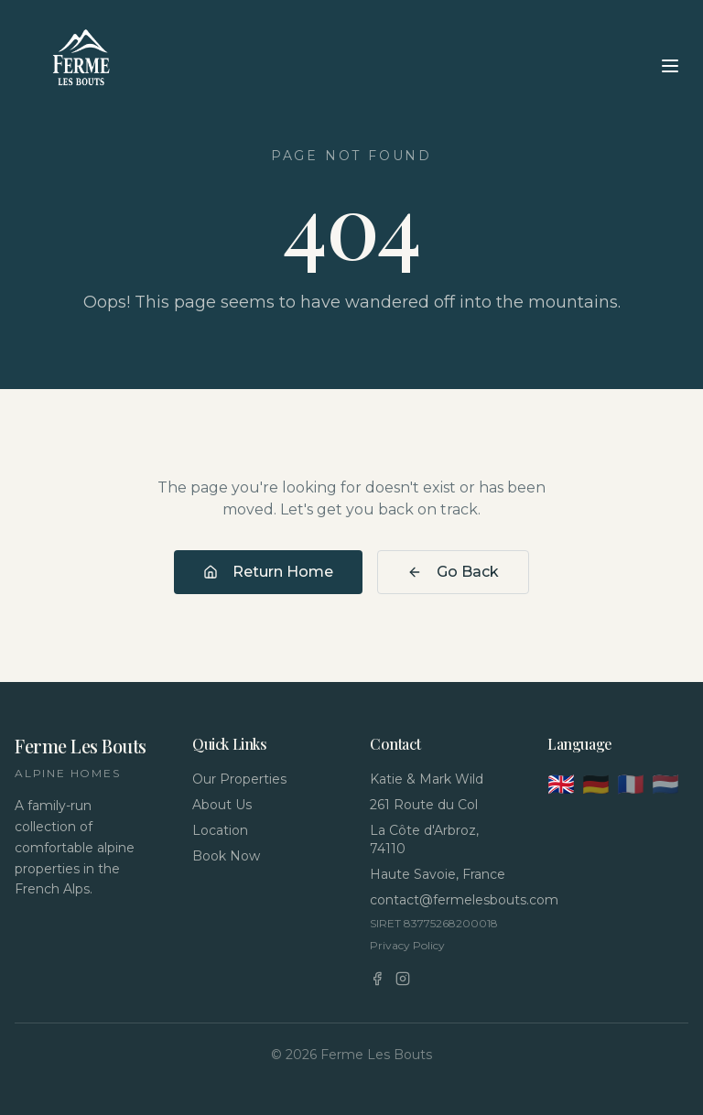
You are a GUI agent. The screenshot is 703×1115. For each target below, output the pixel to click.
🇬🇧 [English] (561, 784)
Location (220, 830)
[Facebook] (377, 978)
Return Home (268, 571)
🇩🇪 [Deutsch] (596, 784)
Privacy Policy (407, 945)
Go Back (453, 571)
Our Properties (239, 779)
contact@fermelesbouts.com (440, 900)
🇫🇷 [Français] (630, 784)
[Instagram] (402, 978)
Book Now (226, 856)
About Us (222, 804)
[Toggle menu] (670, 66)
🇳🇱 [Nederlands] (665, 784)
